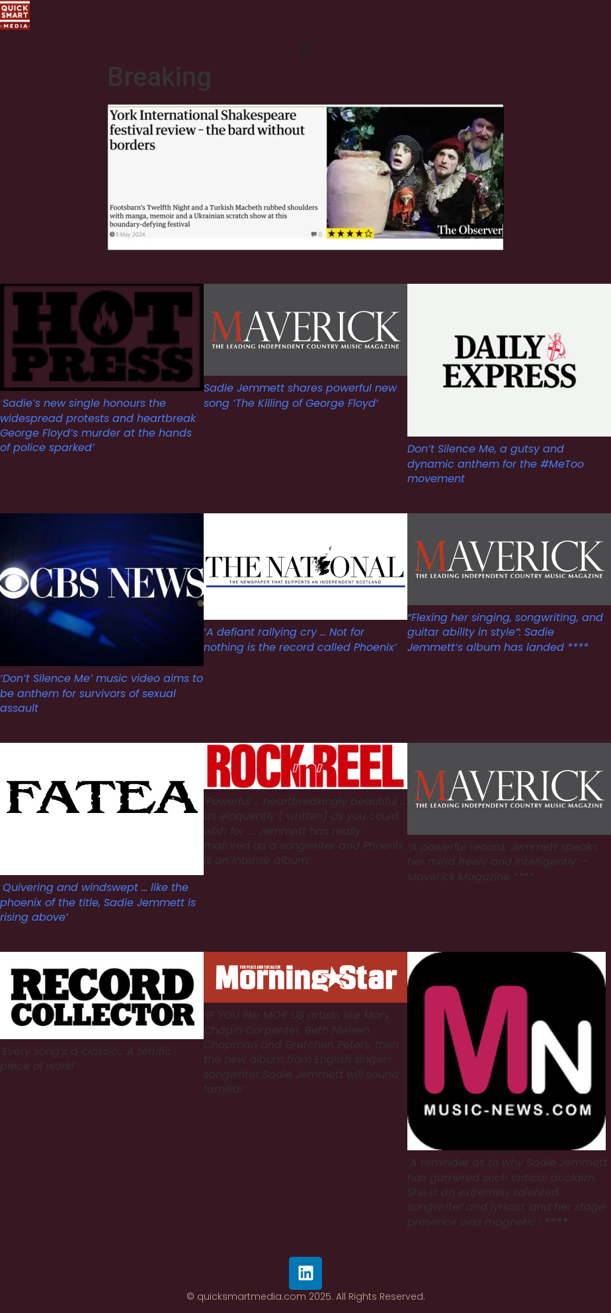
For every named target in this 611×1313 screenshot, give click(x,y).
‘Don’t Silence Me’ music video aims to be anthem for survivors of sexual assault (101, 693)
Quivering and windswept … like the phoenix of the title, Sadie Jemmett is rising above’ (98, 902)
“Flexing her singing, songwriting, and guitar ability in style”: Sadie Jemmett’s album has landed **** (505, 632)
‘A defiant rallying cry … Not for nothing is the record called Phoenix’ (300, 639)
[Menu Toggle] (305, 49)
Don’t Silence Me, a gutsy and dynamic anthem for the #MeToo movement (495, 463)
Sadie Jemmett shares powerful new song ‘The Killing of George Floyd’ (300, 395)
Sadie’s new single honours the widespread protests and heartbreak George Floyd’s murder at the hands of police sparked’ (98, 425)
